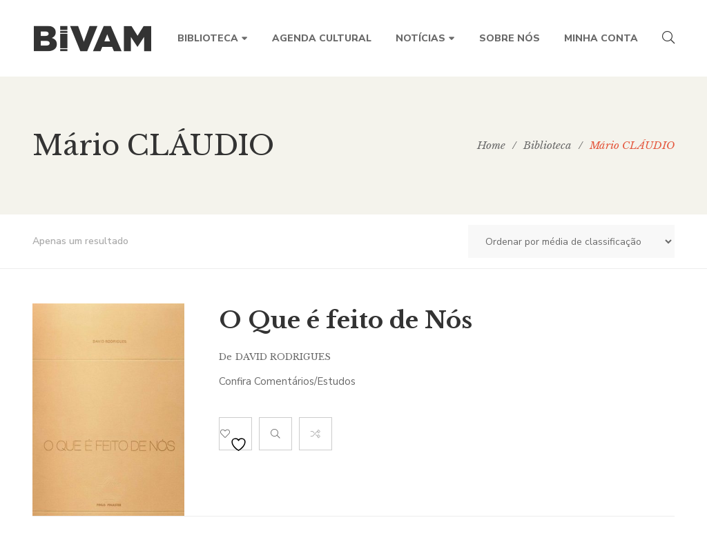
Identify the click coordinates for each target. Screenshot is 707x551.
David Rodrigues (283, 357)
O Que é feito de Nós (345, 319)
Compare (315, 433)
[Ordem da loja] (571, 241)
